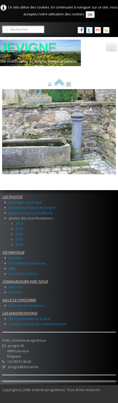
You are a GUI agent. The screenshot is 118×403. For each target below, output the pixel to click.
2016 (19, 234)
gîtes (12, 268)
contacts (15, 292)
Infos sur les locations (26, 305)
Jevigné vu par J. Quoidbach (31, 212)
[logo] (40, 53)
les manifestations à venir (30, 318)
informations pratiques (27, 263)
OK (90, 14)
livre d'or (16, 287)
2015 (19, 228)
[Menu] (111, 47)
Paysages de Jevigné (25, 202)
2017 (19, 239)
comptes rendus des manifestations (38, 324)
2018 (19, 244)
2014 (19, 223)
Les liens (16, 257)
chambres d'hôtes (23, 273)
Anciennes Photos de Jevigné (32, 207)
